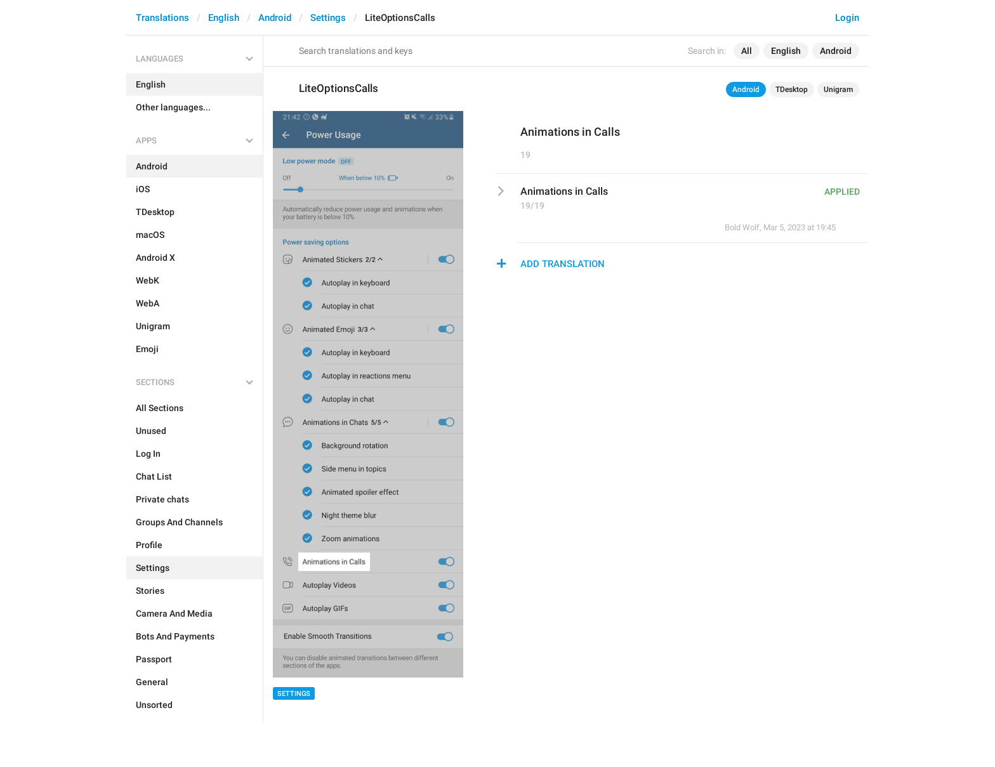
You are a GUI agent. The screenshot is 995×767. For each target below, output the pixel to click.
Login (847, 17)
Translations (162, 17)
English (223, 17)
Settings (328, 17)
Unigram (838, 89)
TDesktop (791, 89)
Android (274, 17)
